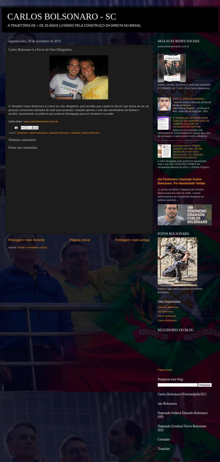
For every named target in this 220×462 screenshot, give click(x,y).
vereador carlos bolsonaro (85, 132)
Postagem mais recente (26, 240)
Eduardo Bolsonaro (168, 307)
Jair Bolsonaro (165, 311)
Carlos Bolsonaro (167, 320)
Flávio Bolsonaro (167, 316)
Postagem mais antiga (132, 240)
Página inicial (80, 240)
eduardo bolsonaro (59, 132)
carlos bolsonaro (38, 132)
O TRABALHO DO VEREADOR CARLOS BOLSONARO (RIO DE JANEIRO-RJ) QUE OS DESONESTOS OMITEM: (191, 122)
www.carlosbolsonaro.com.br (40, 121)
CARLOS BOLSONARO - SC (61, 16)
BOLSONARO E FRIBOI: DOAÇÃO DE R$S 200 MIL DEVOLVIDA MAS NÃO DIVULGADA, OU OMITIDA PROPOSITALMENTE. (188, 151)
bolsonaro (22, 132)
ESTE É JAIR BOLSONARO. (189, 98)
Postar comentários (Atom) (32, 247)
